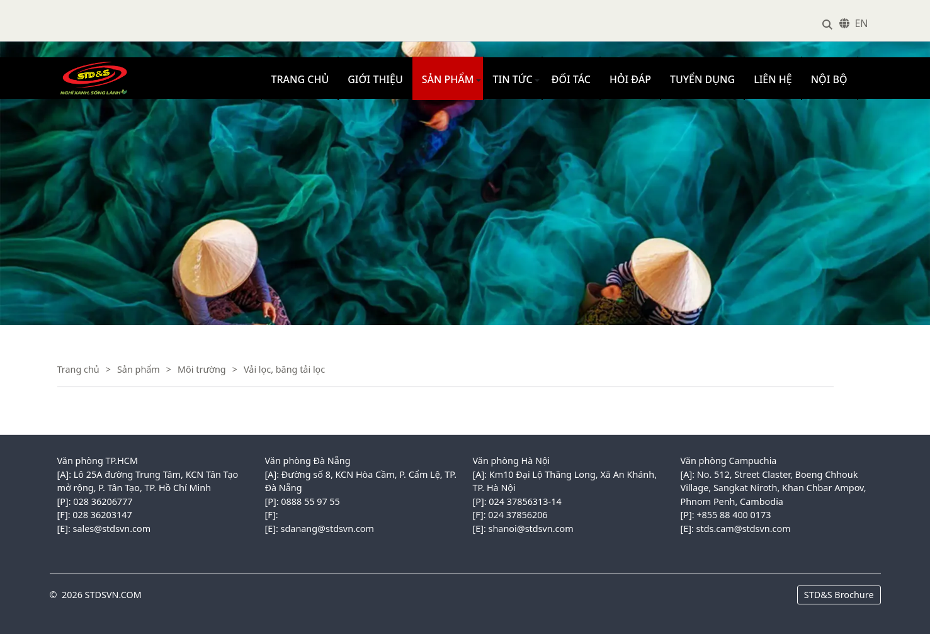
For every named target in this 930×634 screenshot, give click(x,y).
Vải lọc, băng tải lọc (284, 369)
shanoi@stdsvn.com (531, 529)
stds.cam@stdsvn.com (743, 529)
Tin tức (513, 79)
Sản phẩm (448, 79)
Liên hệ (773, 79)
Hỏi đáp (630, 79)
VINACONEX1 (81, 63)
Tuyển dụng (702, 79)
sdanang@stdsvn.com (327, 529)
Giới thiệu (375, 79)
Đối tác (571, 79)
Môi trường (202, 369)
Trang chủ (300, 79)
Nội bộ (829, 79)
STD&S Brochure (839, 595)
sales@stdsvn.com (112, 529)
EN (861, 23)
